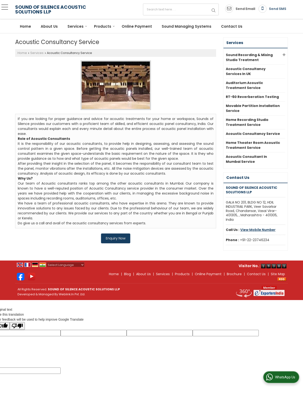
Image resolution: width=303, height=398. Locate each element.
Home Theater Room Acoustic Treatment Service (253, 145)
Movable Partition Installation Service (253, 108)
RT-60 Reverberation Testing (252, 96)
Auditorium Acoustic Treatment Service (244, 85)
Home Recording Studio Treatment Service (247, 122)
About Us (49, 26)
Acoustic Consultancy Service (253, 133)
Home (25, 26)
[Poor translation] (17, 326)
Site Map (278, 274)
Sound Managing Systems (186, 26)
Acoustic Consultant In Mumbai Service (246, 159)
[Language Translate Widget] (66, 265)
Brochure (234, 274)
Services (77, 26)
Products (104, 26)
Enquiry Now (115, 238)
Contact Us (231, 26)
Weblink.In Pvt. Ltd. (72, 294)
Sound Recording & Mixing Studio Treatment (249, 57)
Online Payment (137, 26)
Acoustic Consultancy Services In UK (246, 71)
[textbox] (181, 9)
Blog (127, 274)
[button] (258, 229)
